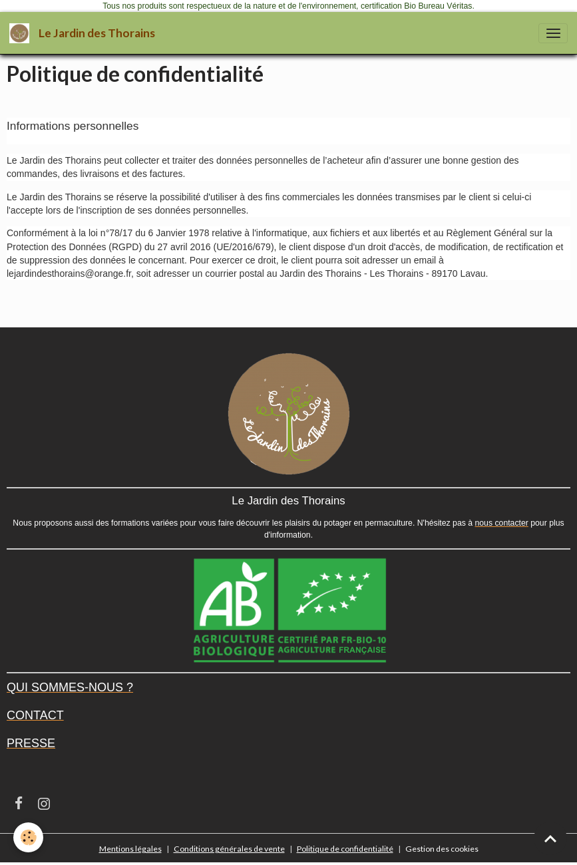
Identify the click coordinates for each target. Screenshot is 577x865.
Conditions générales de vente (229, 849)
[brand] (84, 33)
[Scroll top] (550, 838)
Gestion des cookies (442, 849)
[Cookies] (28, 837)
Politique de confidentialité (345, 849)
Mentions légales (130, 849)
